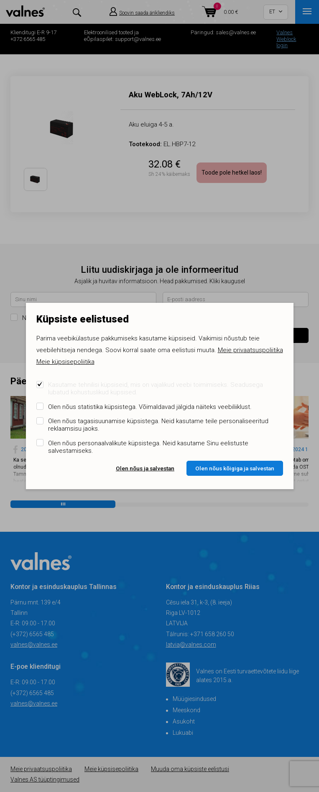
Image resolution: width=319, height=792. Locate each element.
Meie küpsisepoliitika (65, 362)
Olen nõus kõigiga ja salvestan (234, 468)
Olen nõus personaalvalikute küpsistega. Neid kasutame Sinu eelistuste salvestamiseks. (148, 446)
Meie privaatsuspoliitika (250, 350)
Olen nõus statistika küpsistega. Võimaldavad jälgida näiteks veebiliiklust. (150, 407)
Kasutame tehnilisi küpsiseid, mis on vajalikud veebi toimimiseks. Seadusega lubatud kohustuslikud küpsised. (155, 388)
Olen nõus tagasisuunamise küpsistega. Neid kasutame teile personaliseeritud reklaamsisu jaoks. (158, 424)
